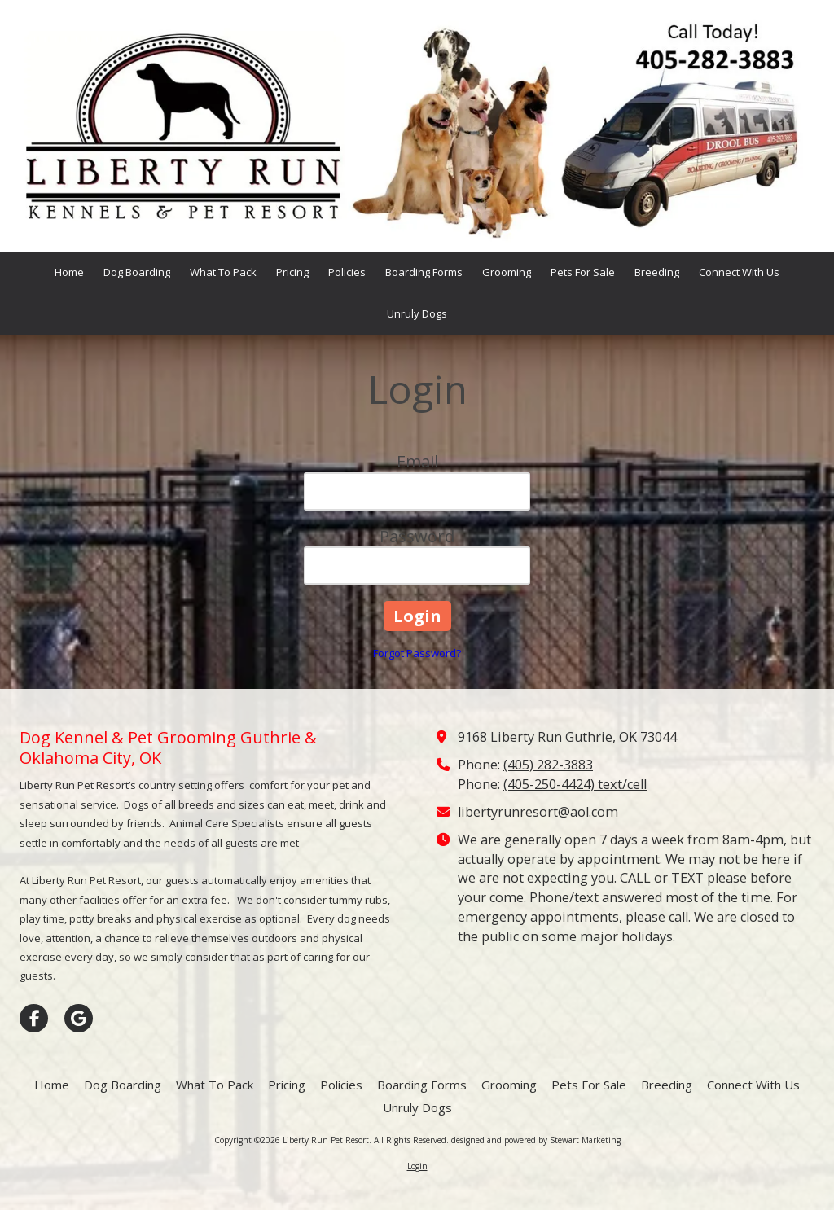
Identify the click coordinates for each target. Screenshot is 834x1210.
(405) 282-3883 (548, 765)
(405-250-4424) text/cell (575, 784)
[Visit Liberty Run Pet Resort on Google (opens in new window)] (78, 1018)
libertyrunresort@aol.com (538, 812)
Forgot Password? (417, 653)
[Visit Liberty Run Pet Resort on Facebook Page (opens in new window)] (34, 1018)
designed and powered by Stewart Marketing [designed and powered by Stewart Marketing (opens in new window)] (536, 1140)
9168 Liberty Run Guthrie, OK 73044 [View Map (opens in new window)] (567, 737)
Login (417, 1166)
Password (417, 536)
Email (417, 461)
